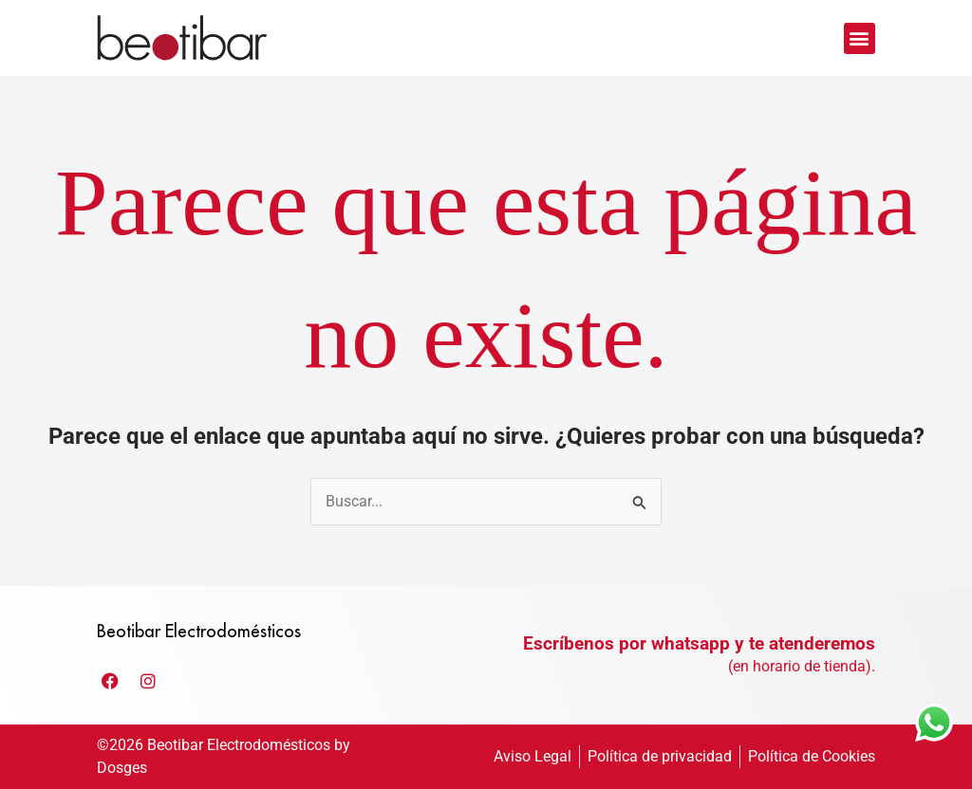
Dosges (122, 768)
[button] (859, 38)
